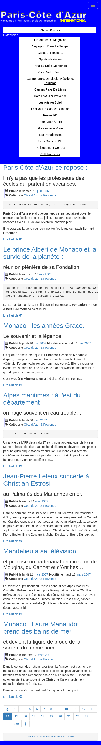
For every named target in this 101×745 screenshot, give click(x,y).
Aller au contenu (50, 30)
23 (86, 716)
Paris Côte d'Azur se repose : (45, 167)
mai (41, 274)
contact (61, 736)
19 (51, 716)
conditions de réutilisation (41, 736)
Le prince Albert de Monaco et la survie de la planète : (49, 253)
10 (66, 709)
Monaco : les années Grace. (43, 325)
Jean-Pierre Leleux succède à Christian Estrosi (46, 480)
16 (25, 716)
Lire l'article (12, 239)
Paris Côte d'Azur (43, 17)
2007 (46, 191)
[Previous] (7, 709)
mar (37, 574)
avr (36, 420)
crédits (70, 736)
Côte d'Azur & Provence (40, 195)
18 (42, 716)
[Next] (25, 723)
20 (60, 716)
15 (16, 716)
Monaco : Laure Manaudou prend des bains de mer (42, 628)
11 (75, 709)
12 (84, 709)
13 (92, 709)
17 (34, 716)
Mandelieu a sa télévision (39, 551)
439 (16, 723)
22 (78, 716)
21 (69, 716)
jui (39, 191)
